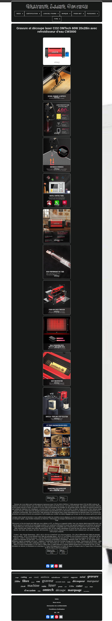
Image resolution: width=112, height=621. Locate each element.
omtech (48, 590)
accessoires (86, 591)
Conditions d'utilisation (57, 609)
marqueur (93, 581)
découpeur (79, 581)
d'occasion (29, 590)
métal (82, 577)
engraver (74, 577)
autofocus (45, 577)
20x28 (86, 587)
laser (52, 585)
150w (39, 591)
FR (58, 612)
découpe (61, 590)
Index (57, 599)
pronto (60, 586)
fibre (25, 581)
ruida (44, 586)
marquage (74, 590)
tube (68, 582)
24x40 (23, 586)
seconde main (60, 582)
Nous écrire (57, 602)
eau (38, 581)
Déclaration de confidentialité (57, 606)
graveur (47, 581)
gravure (93, 576)
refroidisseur (55, 577)
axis (30, 577)
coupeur (65, 577)
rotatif (36, 577)
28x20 (32, 582)
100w (17, 581)
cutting (24, 577)
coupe (17, 577)
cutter (79, 585)
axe (66, 586)
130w (71, 586)
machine (33, 585)
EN (55, 612)
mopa (91, 586)
